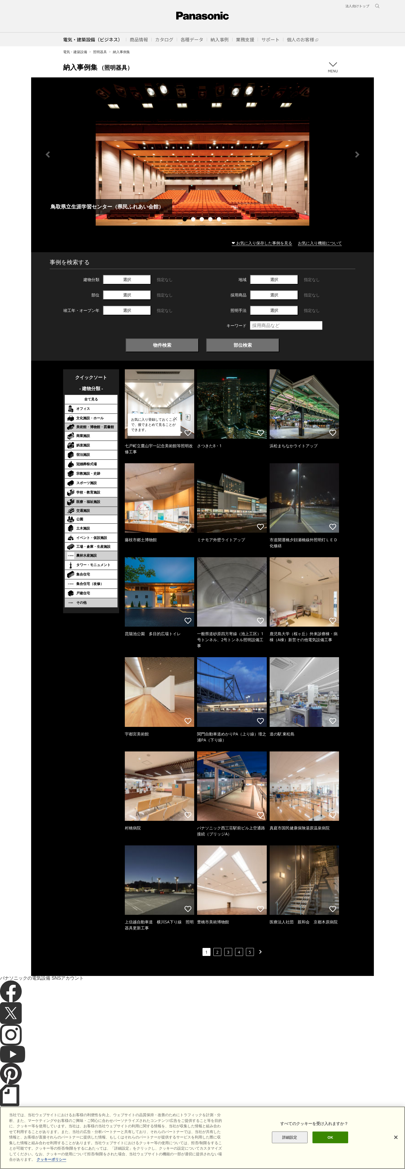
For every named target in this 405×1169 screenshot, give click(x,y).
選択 (127, 279)
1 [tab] (185, 220)
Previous (47, 154)
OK (330, 1146)
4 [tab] (211, 220)
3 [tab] (202, 220)
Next (357, 154)
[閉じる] (396, 1146)
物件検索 (162, 345)
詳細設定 (289, 1146)
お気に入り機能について (320, 243)
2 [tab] (194, 220)
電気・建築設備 (75, 51)
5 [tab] (219, 220)
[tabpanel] (202, 154)
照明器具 (100, 51)
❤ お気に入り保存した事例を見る (262, 243)
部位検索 (243, 345)
